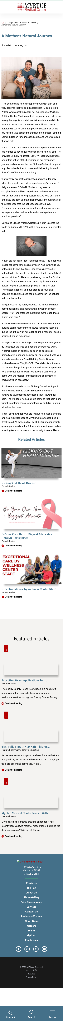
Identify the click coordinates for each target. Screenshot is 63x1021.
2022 (27, 23)
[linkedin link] (27, 949)
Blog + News (16, 23)
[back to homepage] (2, 23)
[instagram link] (36, 949)
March (37, 23)
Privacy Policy (31, 977)
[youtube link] (44, 949)
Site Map (31, 974)
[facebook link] (18, 949)
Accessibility (31, 970)
